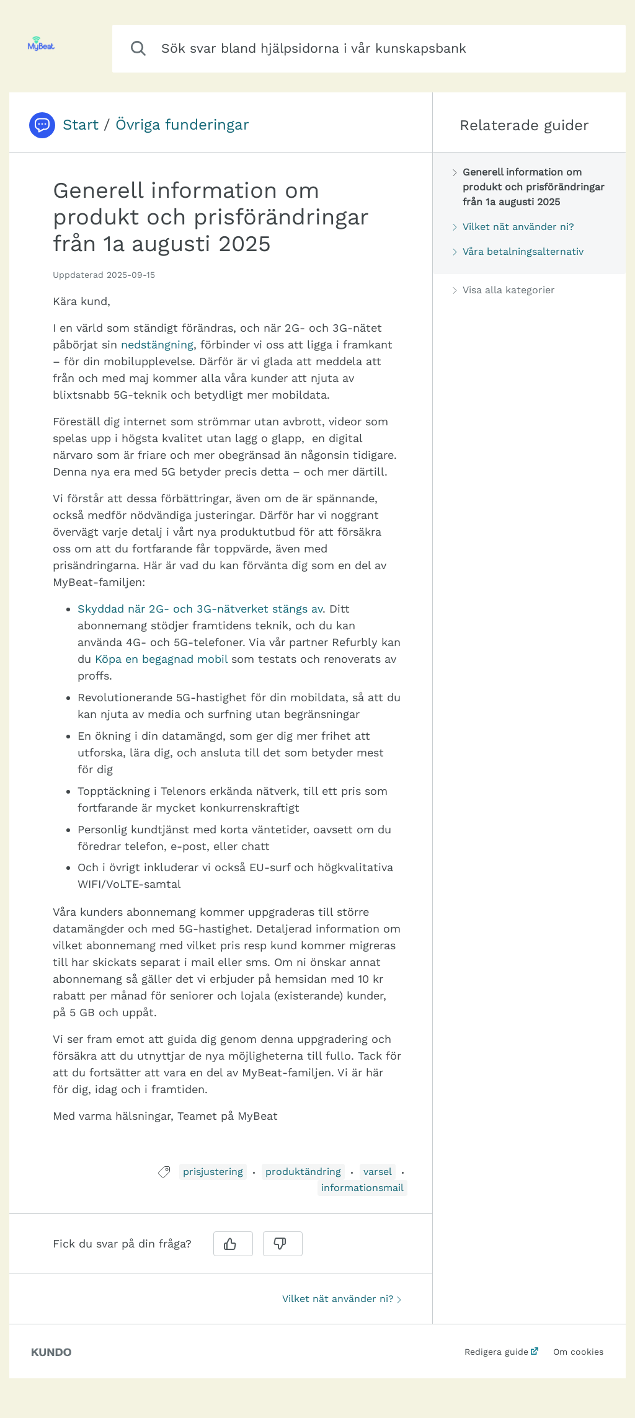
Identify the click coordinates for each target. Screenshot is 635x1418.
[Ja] (233, 1243)
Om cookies (578, 1352)
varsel (377, 1171)
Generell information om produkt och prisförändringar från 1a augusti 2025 (529, 187)
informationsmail (362, 1188)
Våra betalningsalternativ (518, 251)
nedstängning (157, 344)
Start (81, 124)
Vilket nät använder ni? (341, 1299)
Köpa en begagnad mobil (161, 658)
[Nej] (283, 1243)
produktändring (303, 1171)
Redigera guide (496, 1352)
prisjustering (213, 1171)
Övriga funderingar (182, 124)
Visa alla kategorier (504, 290)
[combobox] (369, 49)
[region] (220, 665)
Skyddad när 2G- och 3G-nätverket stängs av (200, 608)
